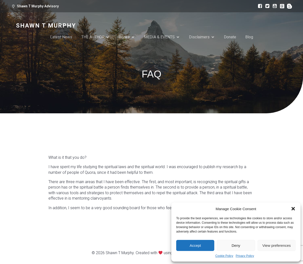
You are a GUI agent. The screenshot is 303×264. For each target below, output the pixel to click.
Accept (195, 245)
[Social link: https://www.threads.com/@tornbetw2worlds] (281, 6)
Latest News (61, 37)
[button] (293, 208)
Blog (249, 37)
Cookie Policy (224, 256)
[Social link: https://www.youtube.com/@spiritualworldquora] (273, 6)
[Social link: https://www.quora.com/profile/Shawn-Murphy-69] (288, 6)
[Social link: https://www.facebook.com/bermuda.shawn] (258, 6)
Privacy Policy (245, 256)
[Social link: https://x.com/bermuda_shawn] (266, 6)
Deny (235, 245)
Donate (230, 37)
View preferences (276, 245)
